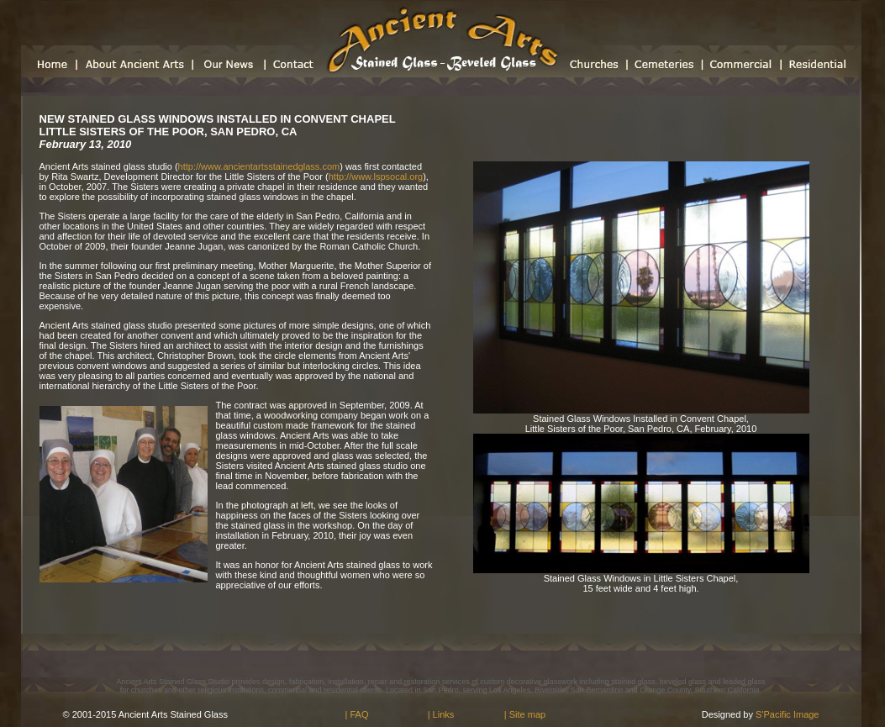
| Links (441, 714)
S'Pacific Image (786, 714)
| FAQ (357, 714)
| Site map (524, 714)
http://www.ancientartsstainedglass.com (259, 166)
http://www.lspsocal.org (376, 176)
